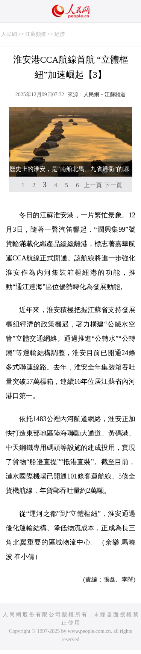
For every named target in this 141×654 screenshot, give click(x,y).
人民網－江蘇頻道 (104, 94)
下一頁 (113, 185)
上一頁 (93, 185)
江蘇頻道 (35, 34)
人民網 (9, 34)
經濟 (60, 34)
